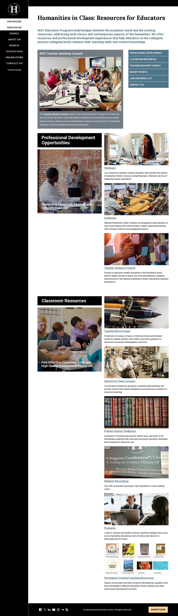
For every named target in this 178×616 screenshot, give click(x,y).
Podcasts (110, 528)
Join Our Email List (141, 78)
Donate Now (158, 609)
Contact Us (14, 63)
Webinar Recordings (116, 481)
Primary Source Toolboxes (120, 431)
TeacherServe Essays (117, 331)
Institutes (110, 218)
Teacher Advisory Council (55, 114)
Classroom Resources (143, 59)
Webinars (110, 167)
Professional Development (146, 53)
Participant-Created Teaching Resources (129, 577)
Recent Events (138, 72)
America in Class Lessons (119, 381)
